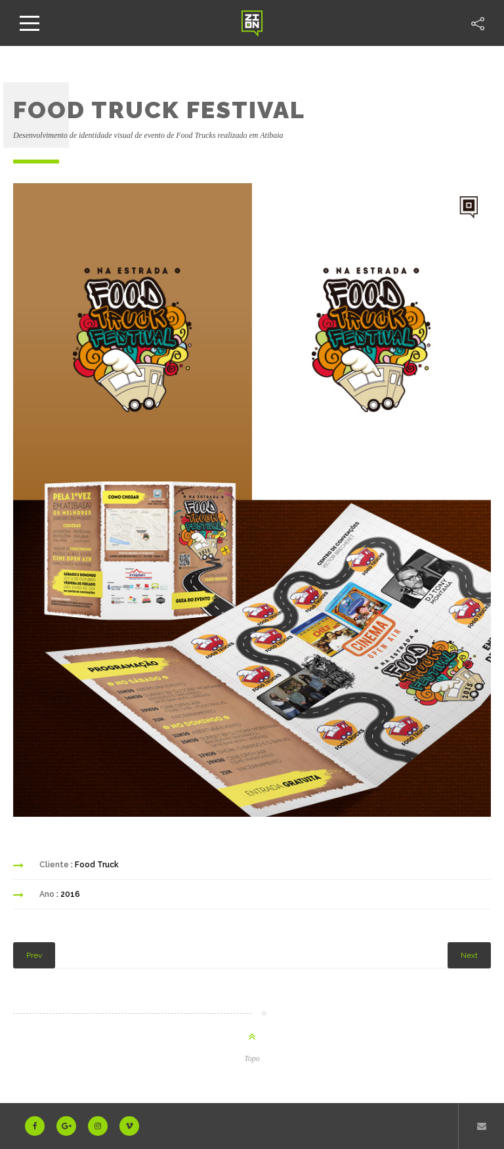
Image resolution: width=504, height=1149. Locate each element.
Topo (252, 1058)
